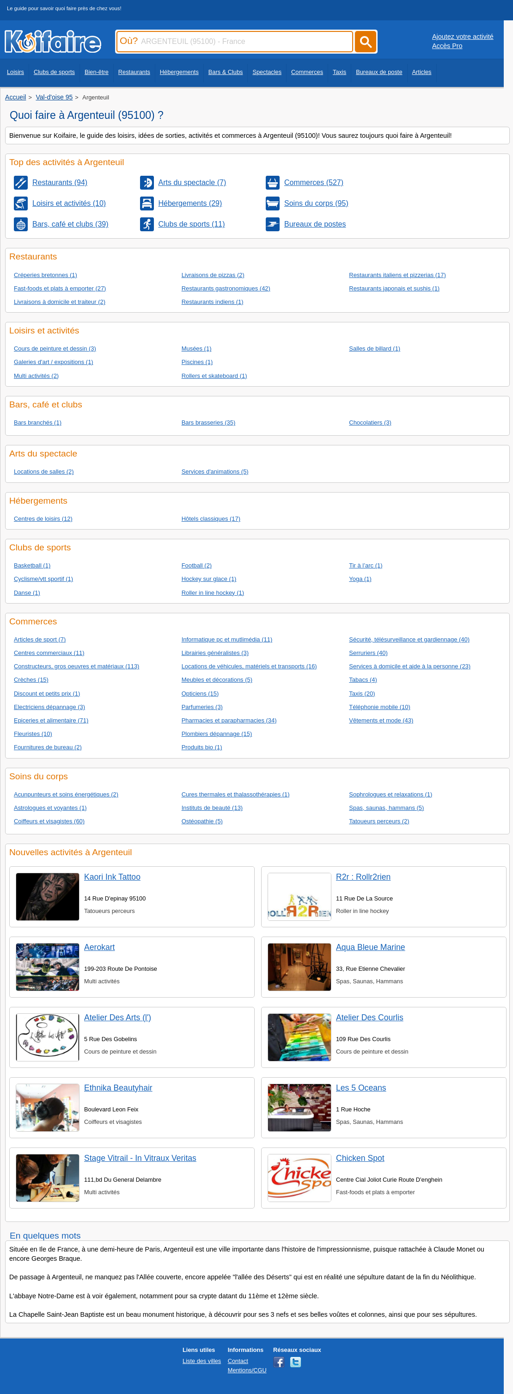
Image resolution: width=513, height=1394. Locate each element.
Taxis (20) (362, 693)
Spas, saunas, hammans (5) (386, 807)
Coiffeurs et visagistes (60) (49, 821)
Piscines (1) (197, 361)
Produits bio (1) (202, 747)
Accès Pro (447, 45)
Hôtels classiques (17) (211, 518)
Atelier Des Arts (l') (117, 1017)
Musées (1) (197, 348)
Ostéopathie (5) (202, 821)
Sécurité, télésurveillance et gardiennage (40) (409, 639)
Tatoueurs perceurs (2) (379, 821)
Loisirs (15, 71)
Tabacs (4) (363, 679)
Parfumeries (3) (202, 706)
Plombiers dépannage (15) (217, 733)
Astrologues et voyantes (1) (50, 807)
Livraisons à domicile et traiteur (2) (59, 301)
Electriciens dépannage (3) (49, 706)
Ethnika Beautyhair (118, 1087)
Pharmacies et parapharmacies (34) (229, 720)
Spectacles (266, 71)
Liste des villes (202, 1360)
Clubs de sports (54, 71)
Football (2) (197, 565)
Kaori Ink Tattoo (112, 877)
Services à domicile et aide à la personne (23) (409, 666)
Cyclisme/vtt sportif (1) (43, 578)
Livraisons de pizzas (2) (213, 274)
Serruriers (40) (368, 652)
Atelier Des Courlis (369, 1017)
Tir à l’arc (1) (365, 565)
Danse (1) (27, 592)
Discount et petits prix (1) (47, 693)
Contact (238, 1360)
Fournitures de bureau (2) (48, 747)
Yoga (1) (360, 578)
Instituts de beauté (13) (212, 807)
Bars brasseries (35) (209, 422)
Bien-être (97, 71)
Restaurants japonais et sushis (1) (394, 288)
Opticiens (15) (200, 693)
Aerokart (99, 947)
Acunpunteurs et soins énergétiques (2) (66, 794)
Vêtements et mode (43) (381, 720)
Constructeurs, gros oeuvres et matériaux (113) (76, 666)
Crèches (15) (31, 679)
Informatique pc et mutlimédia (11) (227, 639)
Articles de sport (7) (40, 639)
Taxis (339, 71)
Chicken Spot (360, 1158)
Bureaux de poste (379, 71)
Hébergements (179, 71)
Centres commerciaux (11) (49, 652)
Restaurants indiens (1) (213, 301)
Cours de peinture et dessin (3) (55, 348)
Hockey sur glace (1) (209, 578)
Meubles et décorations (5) (217, 679)
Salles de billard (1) (374, 348)
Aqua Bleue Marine (370, 947)
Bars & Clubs (225, 71)
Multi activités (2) (36, 375)
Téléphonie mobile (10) (379, 706)
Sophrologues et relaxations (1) (390, 794)
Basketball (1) (32, 565)
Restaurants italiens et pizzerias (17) (397, 274)
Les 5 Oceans (361, 1087)
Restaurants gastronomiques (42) (226, 288)
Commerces (307, 71)
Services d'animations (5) (215, 471)
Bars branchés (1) (37, 422)
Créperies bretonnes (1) (45, 274)
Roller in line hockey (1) (213, 592)
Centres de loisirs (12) (43, 518)
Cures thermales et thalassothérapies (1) (236, 794)
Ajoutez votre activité (463, 36)
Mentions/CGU (247, 1370)
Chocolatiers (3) (370, 422)
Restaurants (134, 71)
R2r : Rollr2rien (363, 877)
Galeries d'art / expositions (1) (53, 361)
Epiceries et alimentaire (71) (51, 720)
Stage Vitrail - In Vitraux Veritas (140, 1158)
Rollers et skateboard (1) (214, 375)
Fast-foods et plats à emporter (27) (60, 288)
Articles (422, 71)
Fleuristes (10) (33, 733)
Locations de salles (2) (44, 471)
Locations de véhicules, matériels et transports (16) (249, 666)
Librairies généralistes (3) (215, 652)
